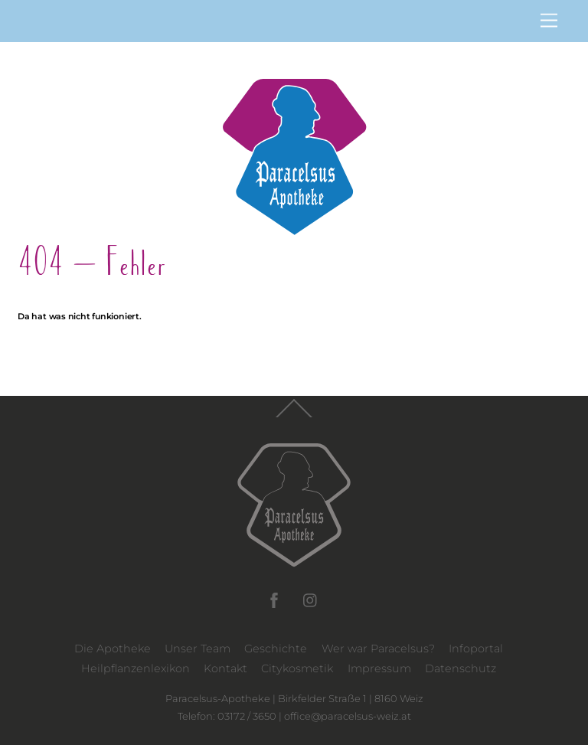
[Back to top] (294, 416)
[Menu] (549, 21)
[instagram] (311, 599)
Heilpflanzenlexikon (135, 668)
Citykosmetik (297, 668)
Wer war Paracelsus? (378, 648)
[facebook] (274, 599)
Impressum (379, 668)
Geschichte (275, 648)
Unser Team (197, 648)
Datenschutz (460, 668)
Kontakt (225, 668)
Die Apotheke (112, 648)
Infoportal (476, 648)
